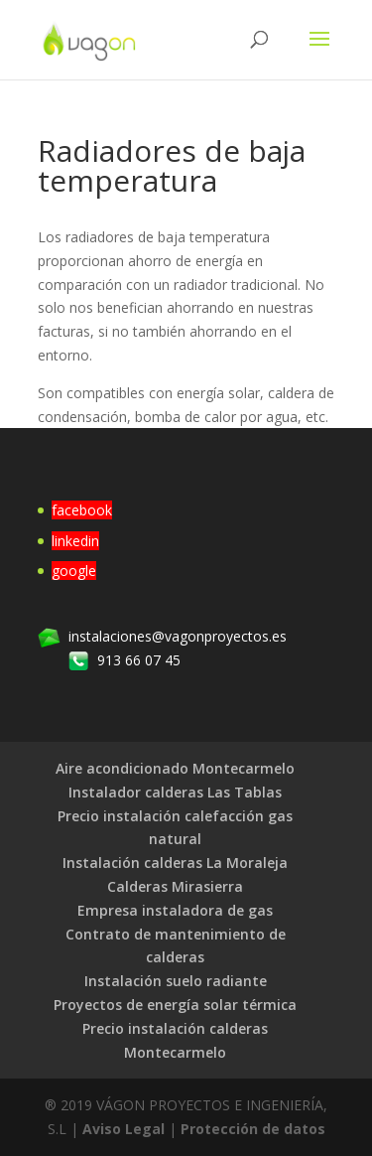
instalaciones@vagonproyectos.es (177, 636)
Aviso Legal (123, 1128)
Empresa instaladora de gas (175, 910)
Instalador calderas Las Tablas (175, 792)
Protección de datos (253, 1128)
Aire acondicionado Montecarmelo (175, 768)
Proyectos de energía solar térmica (175, 1004)
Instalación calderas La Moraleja (175, 862)
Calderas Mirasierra (175, 886)
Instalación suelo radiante (175, 980)
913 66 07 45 (139, 659)
